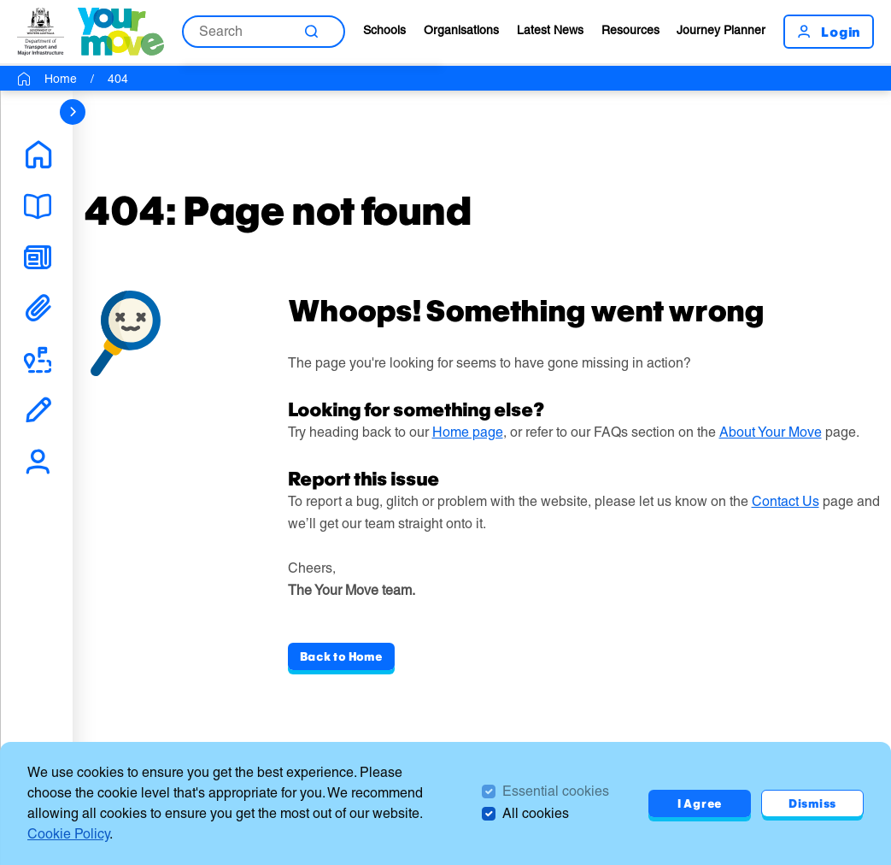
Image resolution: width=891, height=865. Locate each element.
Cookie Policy (68, 834)
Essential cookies (555, 791)
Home (60, 78)
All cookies (535, 813)
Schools (384, 30)
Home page (467, 432)
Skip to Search (0, 0)
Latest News (550, 30)
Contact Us (785, 501)
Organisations (461, 30)
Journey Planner (721, 30)
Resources (630, 30)
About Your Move (770, 432)
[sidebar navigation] (72, 112)
